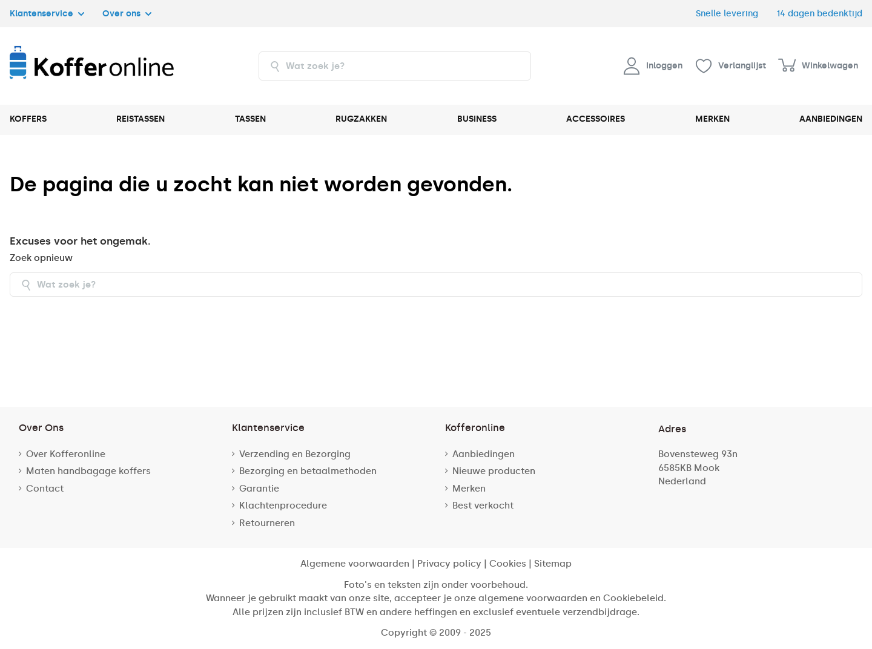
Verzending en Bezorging (295, 454)
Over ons (126, 13)
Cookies (507, 563)
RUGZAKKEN (361, 119)
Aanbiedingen (483, 454)
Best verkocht (483, 505)
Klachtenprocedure (283, 505)
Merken (469, 488)
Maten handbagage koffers (88, 471)
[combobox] (395, 66)
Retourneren (267, 523)
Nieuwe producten (493, 471)
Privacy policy (449, 563)
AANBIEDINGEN (830, 119)
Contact (45, 488)
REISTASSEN (140, 119)
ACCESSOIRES (595, 119)
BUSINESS (477, 119)
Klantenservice (47, 13)
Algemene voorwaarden (354, 563)
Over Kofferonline (65, 454)
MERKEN (712, 119)
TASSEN (250, 119)
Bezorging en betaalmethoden (308, 471)
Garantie (259, 488)
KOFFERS (28, 119)
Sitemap (553, 563)
